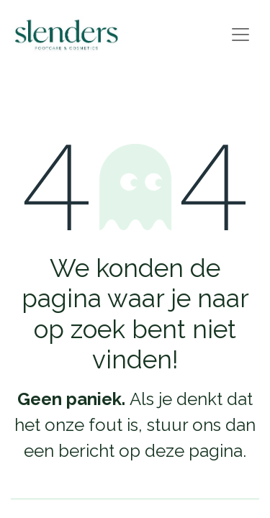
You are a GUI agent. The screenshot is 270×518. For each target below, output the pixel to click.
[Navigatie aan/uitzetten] (240, 35)
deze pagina (194, 450)
